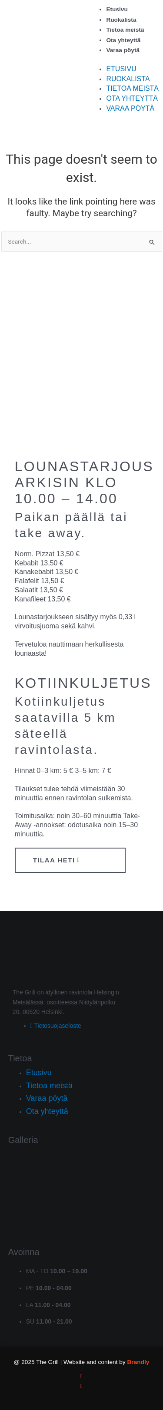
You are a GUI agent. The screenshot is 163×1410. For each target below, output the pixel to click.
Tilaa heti (56, 860)
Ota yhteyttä (123, 40)
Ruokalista (121, 20)
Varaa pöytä (123, 50)
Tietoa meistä (125, 29)
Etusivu (116, 9)
